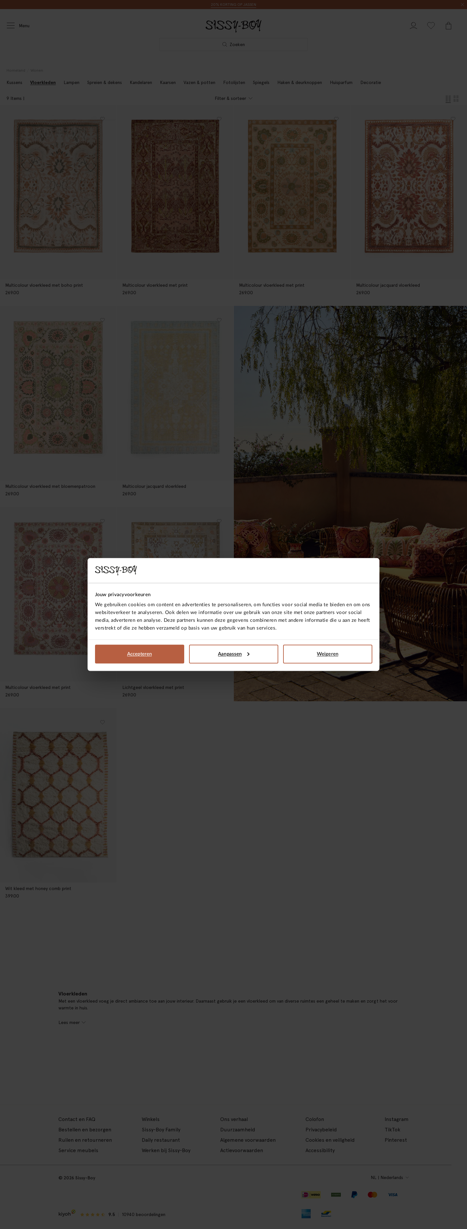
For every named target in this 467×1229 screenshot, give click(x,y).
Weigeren (327, 653)
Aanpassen (233, 653)
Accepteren (139, 653)
